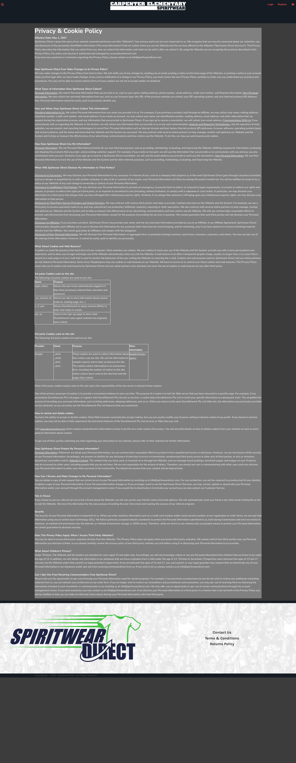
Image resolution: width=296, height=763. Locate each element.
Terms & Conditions (222, 638)
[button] (2, 4)
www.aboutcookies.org (52, 428)
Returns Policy (222, 644)
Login (270, 4)
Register (282, 4)
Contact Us (222, 632)
